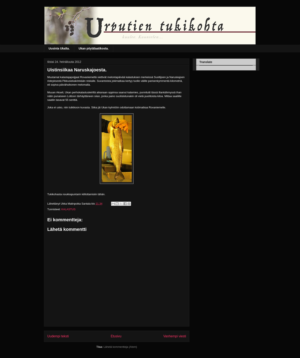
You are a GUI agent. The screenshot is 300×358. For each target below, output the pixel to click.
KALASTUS (68, 209)
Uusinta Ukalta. (59, 48)
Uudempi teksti (58, 336)
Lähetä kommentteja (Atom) (120, 346)
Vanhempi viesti (174, 336)
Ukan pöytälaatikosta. (94, 48)
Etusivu (116, 336)
